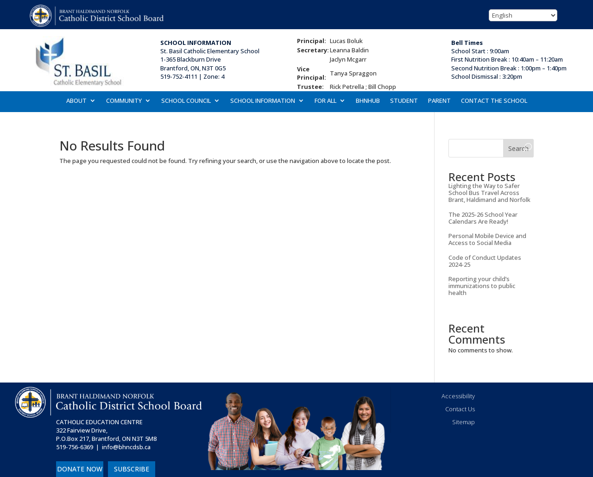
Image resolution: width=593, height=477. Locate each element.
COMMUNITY (124, 101)
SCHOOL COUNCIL (186, 101)
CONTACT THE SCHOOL (494, 101)
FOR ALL (325, 101)
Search (518, 148)
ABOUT (76, 101)
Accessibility (458, 396)
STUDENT (404, 101)
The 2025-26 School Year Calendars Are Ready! (482, 218)
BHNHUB (368, 101)
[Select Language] (523, 15)
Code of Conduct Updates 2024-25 (484, 261)
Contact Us (460, 409)
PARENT (439, 101)
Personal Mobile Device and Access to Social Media (487, 239)
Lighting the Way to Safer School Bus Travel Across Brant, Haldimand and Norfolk (489, 193)
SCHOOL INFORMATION (262, 101)
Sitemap (463, 422)
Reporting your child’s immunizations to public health (481, 286)
